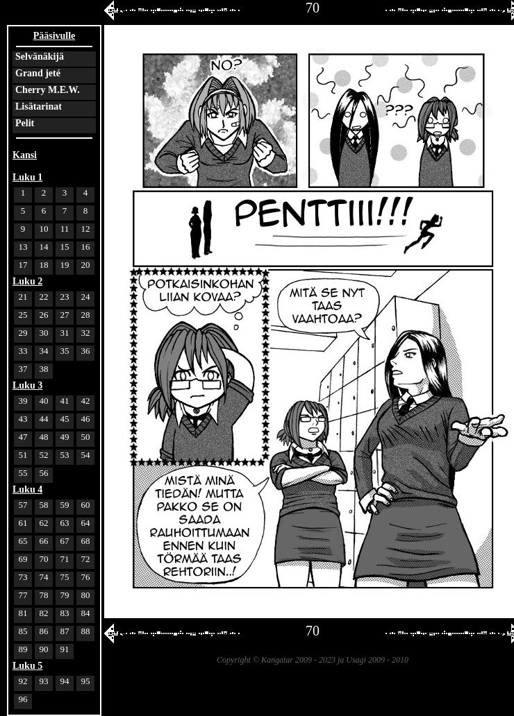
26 (44, 314)
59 (64, 505)
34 (44, 351)
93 (44, 681)
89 (23, 649)
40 (44, 400)
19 (64, 264)
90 (44, 649)
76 (85, 577)
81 (23, 613)
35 (64, 351)
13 (23, 246)
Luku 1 (27, 177)
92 (23, 681)
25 (23, 314)
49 (64, 437)
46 (85, 419)
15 (64, 246)
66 (44, 541)
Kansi (25, 155)
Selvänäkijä (39, 56)
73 (23, 577)
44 (44, 419)
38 (44, 369)
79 (64, 595)
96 (23, 699)
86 (44, 631)
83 (64, 613)
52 (44, 455)
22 (44, 296)
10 (44, 228)
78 (44, 595)
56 (44, 473)
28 (85, 314)
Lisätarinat (38, 106)
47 (23, 437)
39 (23, 400)
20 (85, 264)
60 (85, 505)
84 (85, 613)
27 (64, 314)
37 (23, 369)
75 (64, 577)
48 (44, 437)
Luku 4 (27, 489)
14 (44, 246)
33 (23, 351)
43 (23, 419)
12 (85, 228)
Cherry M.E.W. (47, 90)
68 (85, 541)
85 (23, 631)
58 (44, 505)
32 (85, 332)
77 (23, 595)
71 (64, 559)
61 (23, 523)
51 (23, 455)
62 (44, 523)
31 (64, 332)
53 (64, 455)
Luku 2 (27, 281)
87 (64, 631)
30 (44, 332)
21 (23, 296)
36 (85, 351)
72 (85, 559)
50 (85, 437)
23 (64, 296)
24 (85, 296)
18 (44, 264)
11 (64, 228)
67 (64, 541)
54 (85, 455)
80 (85, 595)
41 (64, 400)
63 (64, 523)
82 (44, 613)
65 (23, 541)
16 (85, 246)
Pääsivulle (54, 36)
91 (64, 649)
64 (85, 523)
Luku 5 (27, 665)
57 (23, 505)
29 (23, 332)
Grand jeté (37, 73)
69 (23, 559)
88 (85, 631)
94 (64, 681)
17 (23, 264)
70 (44, 559)
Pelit (24, 123)
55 (23, 473)
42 (85, 400)
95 (85, 681)
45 (64, 419)
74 (44, 577)
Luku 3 (27, 385)
